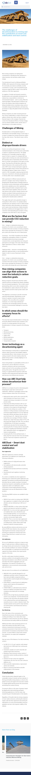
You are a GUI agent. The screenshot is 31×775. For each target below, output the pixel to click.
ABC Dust (8, 757)
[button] (16, 2)
